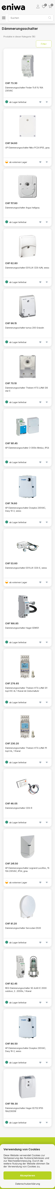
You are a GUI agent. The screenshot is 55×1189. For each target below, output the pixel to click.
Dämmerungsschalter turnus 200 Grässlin (24, 327)
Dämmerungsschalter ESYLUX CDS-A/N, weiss (27, 267)
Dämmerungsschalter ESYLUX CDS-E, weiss (26, 568)
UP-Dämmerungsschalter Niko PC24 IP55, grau (27, 147)
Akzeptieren (27, 1175)
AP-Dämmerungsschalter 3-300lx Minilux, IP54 (27, 448)
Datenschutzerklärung (27, 1183)
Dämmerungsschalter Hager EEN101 (22, 628)
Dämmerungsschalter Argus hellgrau (22, 207)
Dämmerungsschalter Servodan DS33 (23, 928)
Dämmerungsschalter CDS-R (18, 808)
